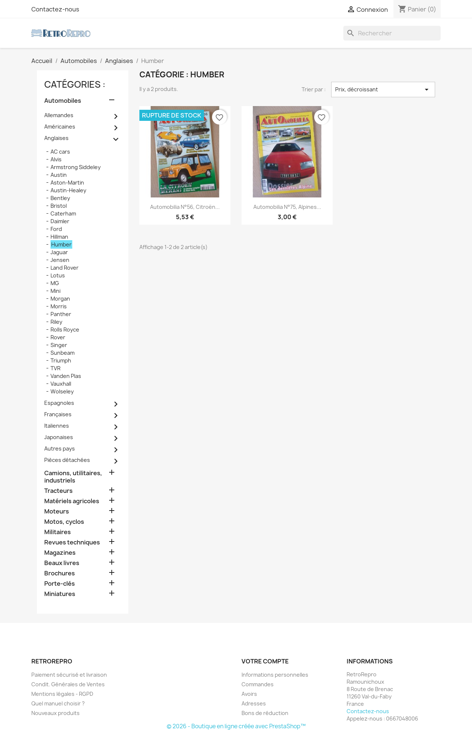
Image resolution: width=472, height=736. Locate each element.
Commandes (258, 684)
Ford (56, 228)
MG (55, 283)
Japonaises (58, 437)
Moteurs (56, 511)
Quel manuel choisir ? (58, 703)
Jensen (60, 259)
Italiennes (56, 425)
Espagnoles (59, 402)
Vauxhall (61, 383)
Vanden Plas (66, 375)
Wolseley (62, 391)
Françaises (58, 414)
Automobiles (62, 101)
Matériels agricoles (71, 501)
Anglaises (56, 137)
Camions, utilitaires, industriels (73, 476)
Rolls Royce (65, 329)
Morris (59, 306)
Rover (58, 337)
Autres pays (59, 448)
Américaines (59, 126)
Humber (61, 244)
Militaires (57, 532)
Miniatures (59, 594)
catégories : (74, 84)
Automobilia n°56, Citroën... (185, 206)
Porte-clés (59, 584)
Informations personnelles (275, 674)
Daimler (60, 221)
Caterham (63, 213)
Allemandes (58, 115)
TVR (55, 368)
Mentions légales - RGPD (62, 693)
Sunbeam (62, 352)
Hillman (59, 236)
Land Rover (65, 267)
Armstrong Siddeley (76, 167)
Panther (61, 314)
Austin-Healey (68, 190)
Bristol (59, 205)
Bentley (60, 197)
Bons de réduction (265, 712)
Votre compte (265, 661)
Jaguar (59, 252)
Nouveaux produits (55, 712)
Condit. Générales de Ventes (68, 684)
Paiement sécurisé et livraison (69, 674)
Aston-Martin (67, 182)
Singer (59, 344)
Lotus (58, 275)
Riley (56, 321)
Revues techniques (72, 542)
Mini (55, 290)
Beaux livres (61, 563)
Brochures (59, 573)
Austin (59, 174)
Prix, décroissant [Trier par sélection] (383, 89)
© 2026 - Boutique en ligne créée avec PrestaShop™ (236, 726)
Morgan (60, 298)
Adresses (254, 703)
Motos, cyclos (64, 522)
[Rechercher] (392, 33)
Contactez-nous (55, 9)
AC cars (60, 151)
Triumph (61, 360)
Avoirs (249, 693)
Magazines (60, 553)
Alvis (56, 159)
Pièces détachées (67, 459)
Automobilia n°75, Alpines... (287, 206)
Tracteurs (58, 491)
